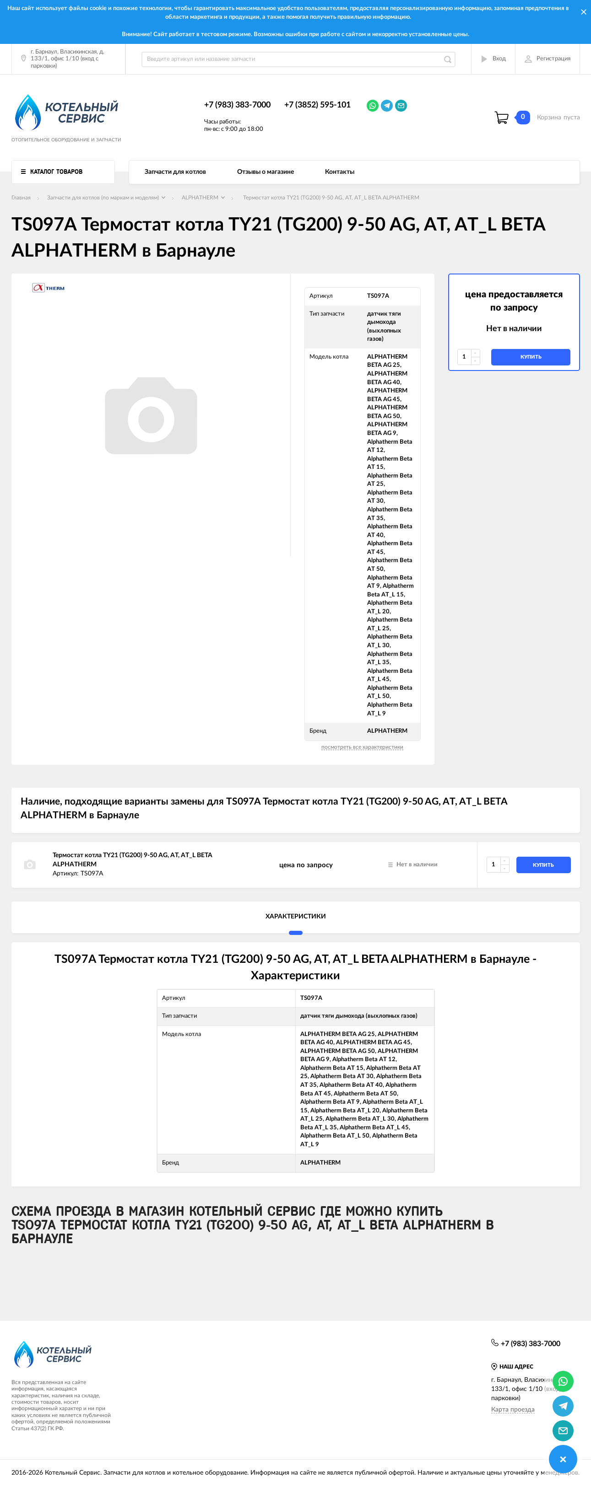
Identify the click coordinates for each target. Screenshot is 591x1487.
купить (531, 357)
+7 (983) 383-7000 (237, 105)
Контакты (339, 172)
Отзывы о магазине (265, 172)
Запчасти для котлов (175, 172)
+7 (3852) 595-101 (317, 105)
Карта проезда (513, 1409)
